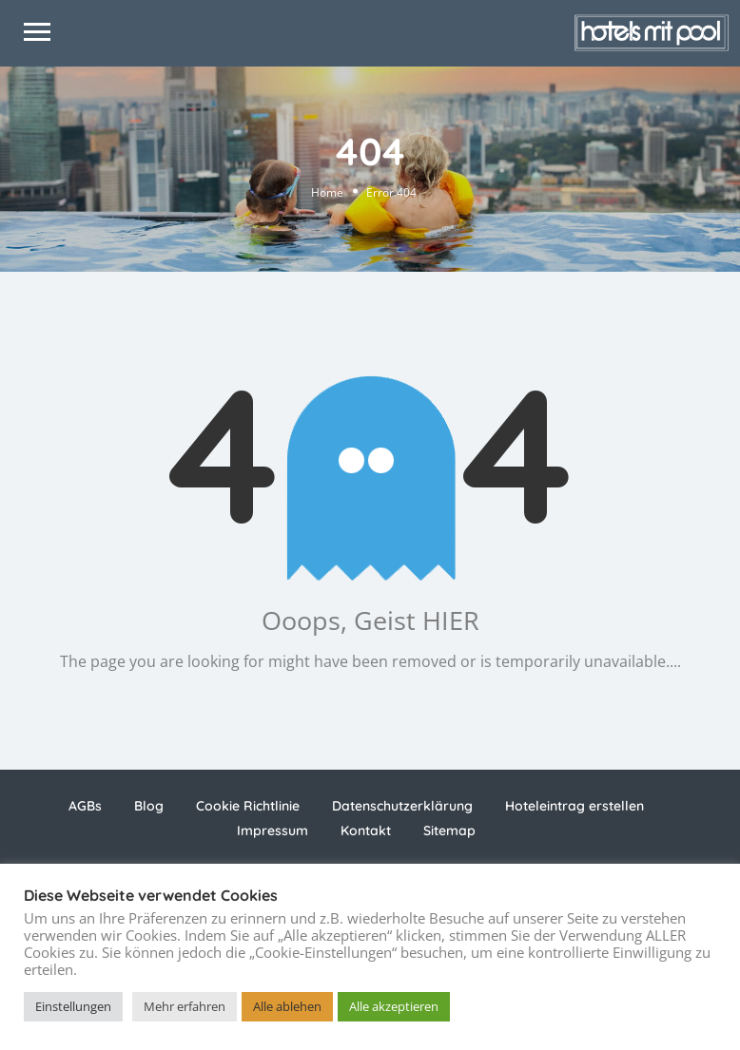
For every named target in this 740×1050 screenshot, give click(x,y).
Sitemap (449, 830)
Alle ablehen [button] (287, 1006)
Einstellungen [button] (73, 1006)
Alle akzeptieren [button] (393, 1006)
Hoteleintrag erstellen (574, 805)
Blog (149, 805)
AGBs (85, 805)
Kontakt (366, 830)
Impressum (272, 830)
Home (327, 191)
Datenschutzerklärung (402, 805)
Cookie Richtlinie (248, 805)
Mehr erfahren (184, 1006)
